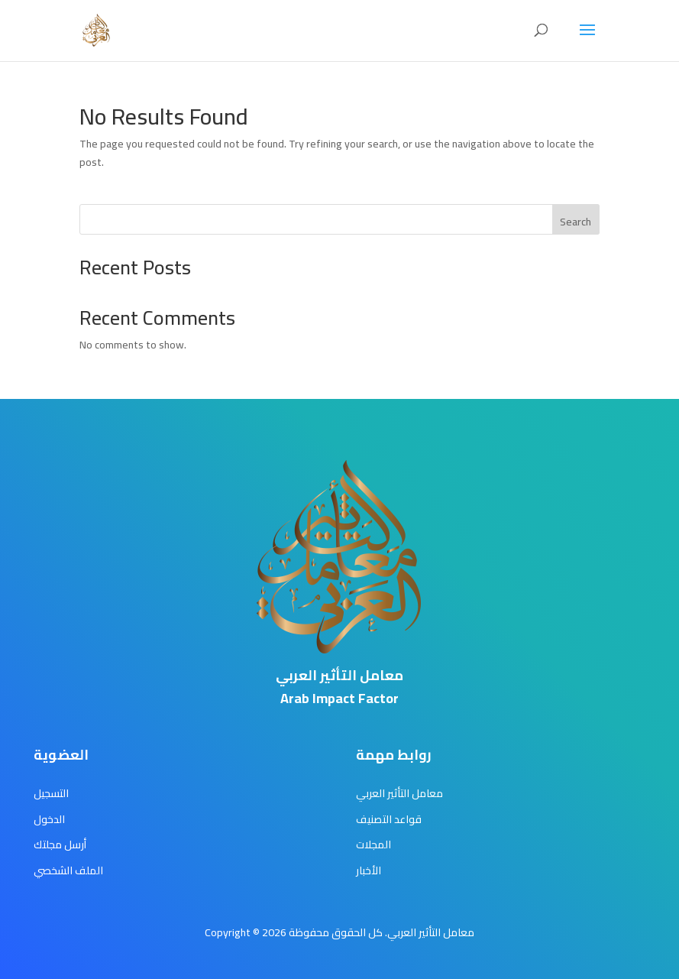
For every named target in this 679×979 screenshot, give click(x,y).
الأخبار (368, 870)
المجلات (373, 844)
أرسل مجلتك (60, 844)
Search (575, 222)
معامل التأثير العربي (399, 793)
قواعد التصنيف (389, 819)
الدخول (49, 819)
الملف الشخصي (68, 870)
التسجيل (51, 793)
